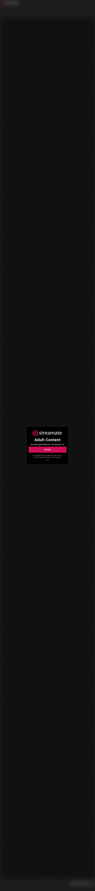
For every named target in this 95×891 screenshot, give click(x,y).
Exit (47, 460)
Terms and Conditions (53, 457)
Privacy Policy (38, 457)
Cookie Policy (57, 455)
